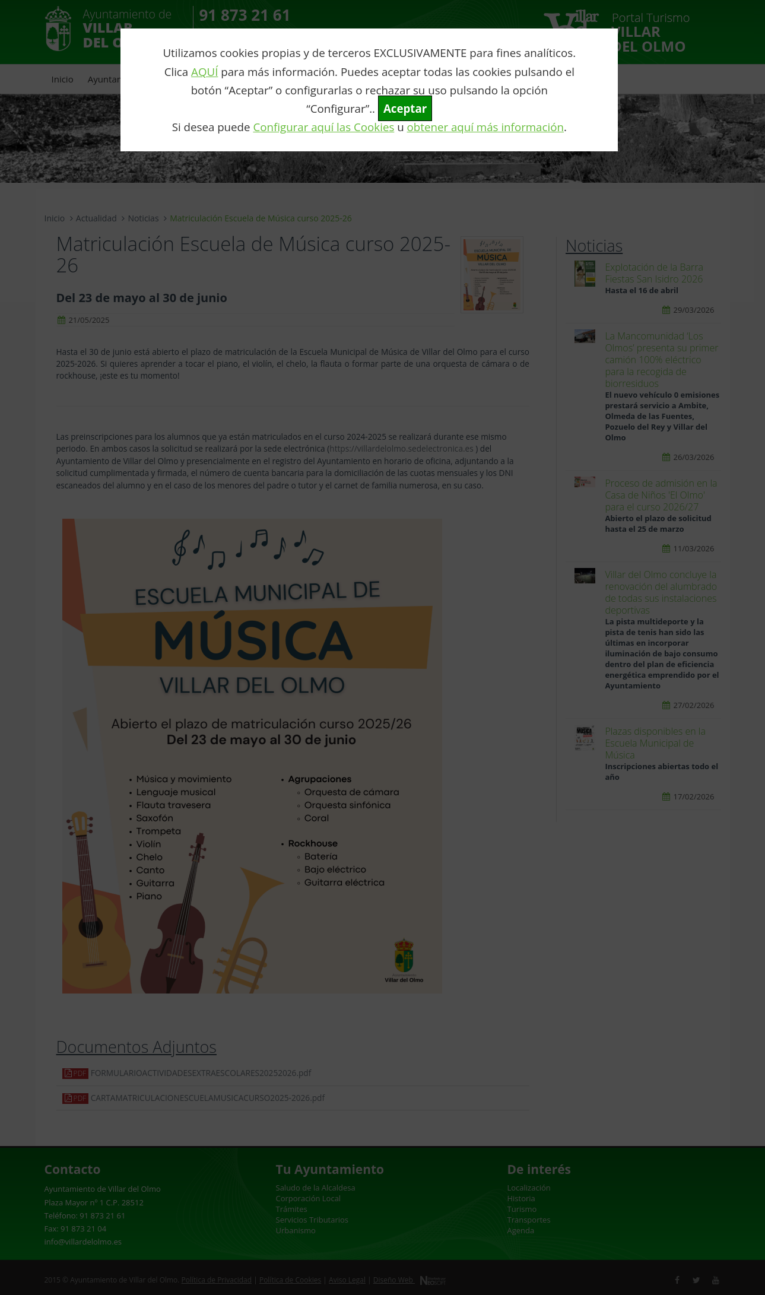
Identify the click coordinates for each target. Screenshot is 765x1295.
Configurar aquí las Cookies (323, 126)
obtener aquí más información (485, 126)
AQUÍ (204, 71)
